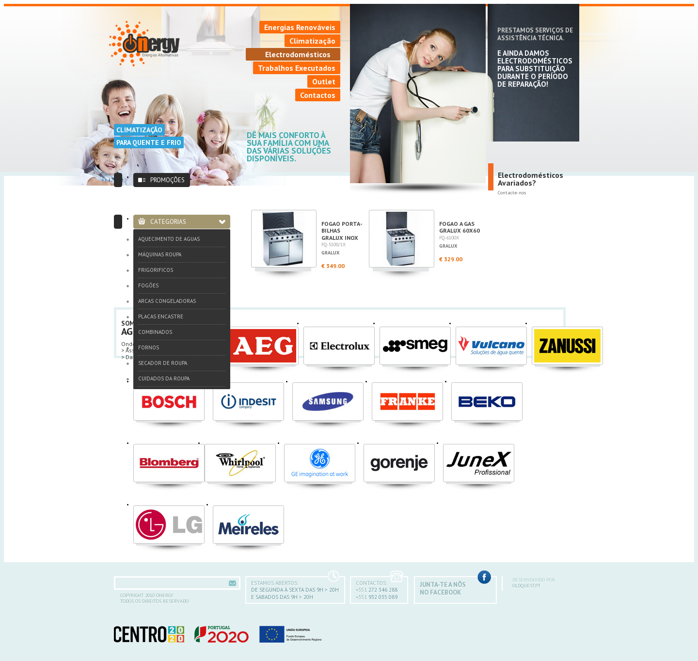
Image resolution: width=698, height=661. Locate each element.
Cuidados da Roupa (164, 378)
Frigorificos (155, 270)
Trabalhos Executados (296, 68)
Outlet (323, 81)
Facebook (484, 577)
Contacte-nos (512, 192)
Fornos (148, 347)
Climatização (312, 41)
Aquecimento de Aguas (169, 239)
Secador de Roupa (162, 363)
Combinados (155, 332)
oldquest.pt (546, 583)
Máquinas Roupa (159, 254)
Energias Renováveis (299, 27)
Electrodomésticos (298, 54)
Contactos (317, 95)
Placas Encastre (160, 316)
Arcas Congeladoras (167, 301)
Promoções (167, 180)
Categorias (168, 222)
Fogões (148, 285)
